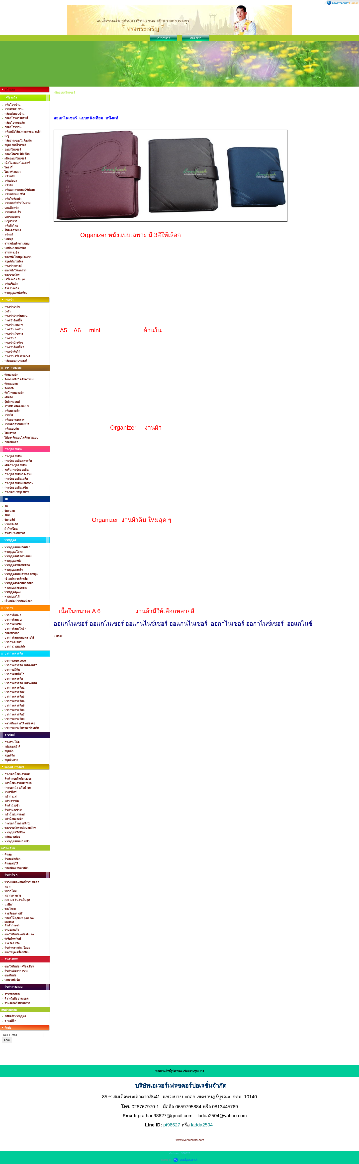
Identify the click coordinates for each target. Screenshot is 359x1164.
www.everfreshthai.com (190, 1139)
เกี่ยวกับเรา (163, 38)
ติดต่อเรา (195, 38)
